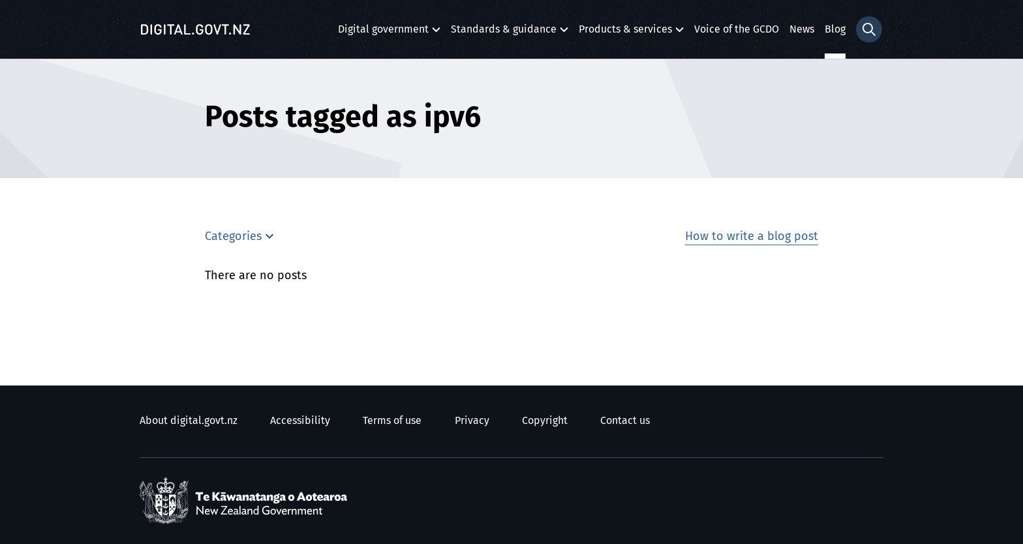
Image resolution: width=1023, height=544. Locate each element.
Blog (835, 29)
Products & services (625, 33)
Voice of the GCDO (736, 29)
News (801, 29)
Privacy (472, 421)
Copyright (545, 421)
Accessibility (300, 421)
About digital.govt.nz (188, 421)
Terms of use (392, 421)
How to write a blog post (751, 237)
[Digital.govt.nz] (195, 29)
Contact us (625, 421)
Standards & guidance (504, 33)
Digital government (383, 33)
